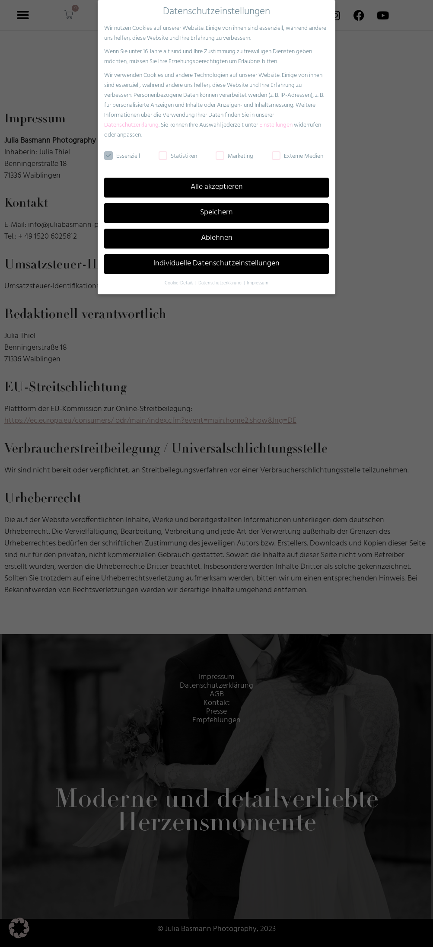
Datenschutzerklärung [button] (220, 277)
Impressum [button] (257, 277)
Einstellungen (276, 119)
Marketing (234, 150)
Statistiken (178, 150)
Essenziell (122, 150)
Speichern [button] (216, 207)
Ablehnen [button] (216, 232)
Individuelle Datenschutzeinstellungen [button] (216, 258)
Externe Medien (297, 150)
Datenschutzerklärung (131, 119)
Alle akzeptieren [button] (217, 181)
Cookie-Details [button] (179, 277)
